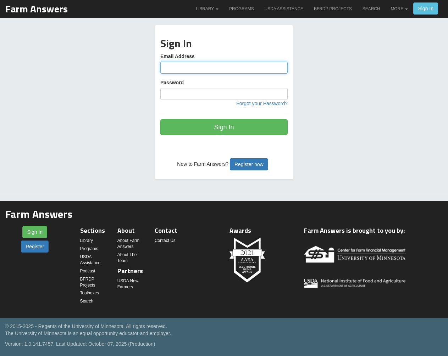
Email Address (177, 56)
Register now (249, 164)
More (399, 8)
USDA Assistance (284, 8)
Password (172, 82)
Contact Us (165, 240)
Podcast (87, 271)
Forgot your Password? (262, 103)
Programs (241, 8)
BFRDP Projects (333, 8)
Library (207, 8)
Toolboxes (89, 292)
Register (35, 246)
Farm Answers (36, 8)
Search (371, 8)
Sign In (425, 8)
